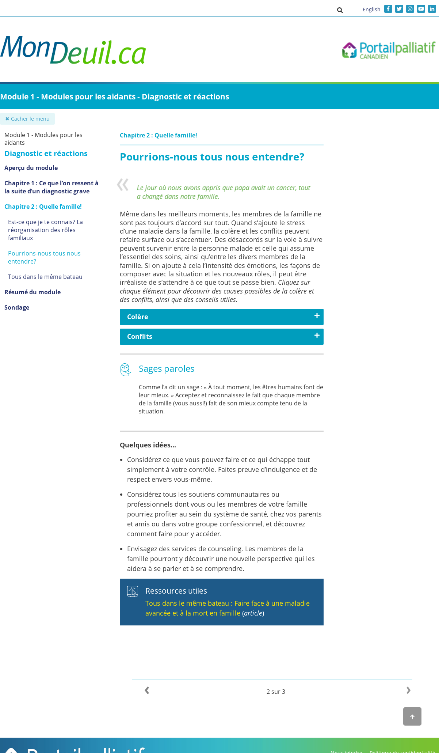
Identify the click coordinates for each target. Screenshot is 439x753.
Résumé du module (32, 292)
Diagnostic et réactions (46, 153)
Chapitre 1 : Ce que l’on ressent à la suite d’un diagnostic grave (51, 187)
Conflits (139, 336)
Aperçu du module (31, 168)
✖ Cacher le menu (27, 118)
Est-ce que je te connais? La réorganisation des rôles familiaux (45, 230)
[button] (340, 10)
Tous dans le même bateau (45, 277)
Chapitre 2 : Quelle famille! (43, 207)
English (372, 9)
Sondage (16, 307)
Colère (137, 316)
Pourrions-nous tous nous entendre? (44, 257)
